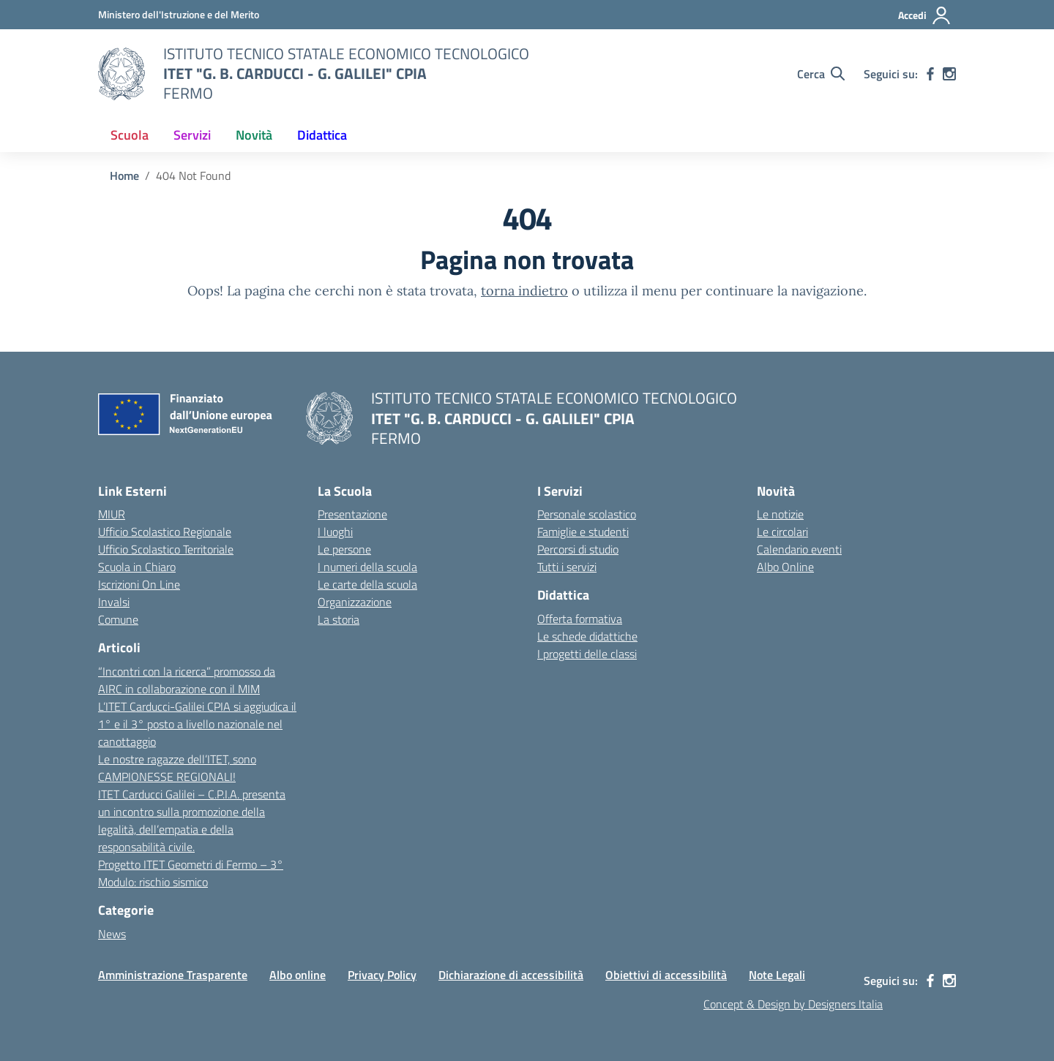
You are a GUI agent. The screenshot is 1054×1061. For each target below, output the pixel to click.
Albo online (297, 974)
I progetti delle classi (587, 653)
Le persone (344, 549)
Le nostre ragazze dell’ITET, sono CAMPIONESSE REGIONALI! (177, 767)
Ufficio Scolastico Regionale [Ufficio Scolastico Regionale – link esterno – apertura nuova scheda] (164, 531)
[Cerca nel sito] (821, 73)
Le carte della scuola (367, 584)
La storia (338, 619)
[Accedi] (925, 15)
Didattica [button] (322, 135)
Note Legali (777, 974)
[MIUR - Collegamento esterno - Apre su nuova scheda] (178, 14)
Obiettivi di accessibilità (666, 974)
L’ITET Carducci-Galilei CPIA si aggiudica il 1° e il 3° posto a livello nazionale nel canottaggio (197, 724)
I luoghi (335, 531)
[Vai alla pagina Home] (124, 175)
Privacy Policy (382, 974)
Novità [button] (254, 135)
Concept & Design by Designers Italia (793, 1004)
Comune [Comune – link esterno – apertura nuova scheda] (118, 619)
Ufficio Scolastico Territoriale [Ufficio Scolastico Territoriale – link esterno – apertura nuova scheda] (165, 549)
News (112, 934)
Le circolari (782, 531)
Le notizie (780, 514)
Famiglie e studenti (583, 531)
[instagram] (949, 73)
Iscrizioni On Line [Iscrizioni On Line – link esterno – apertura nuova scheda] (139, 584)
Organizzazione (355, 602)
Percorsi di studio (577, 549)
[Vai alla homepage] (121, 74)
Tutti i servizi (567, 566)
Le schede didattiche (587, 636)
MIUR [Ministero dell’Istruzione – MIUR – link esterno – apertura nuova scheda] (111, 514)
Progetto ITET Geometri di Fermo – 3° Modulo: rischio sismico (190, 873)
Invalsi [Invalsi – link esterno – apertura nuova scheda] (114, 602)
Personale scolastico (586, 514)
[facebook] (930, 73)
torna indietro (524, 290)
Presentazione (352, 514)
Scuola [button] (130, 135)
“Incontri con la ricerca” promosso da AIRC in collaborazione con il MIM (186, 680)
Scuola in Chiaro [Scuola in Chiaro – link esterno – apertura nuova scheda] (137, 566)
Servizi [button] (192, 135)
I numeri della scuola (367, 566)
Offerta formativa (579, 618)
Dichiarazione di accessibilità (510, 974)
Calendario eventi (799, 549)
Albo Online (785, 566)
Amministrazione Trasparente (172, 974)
